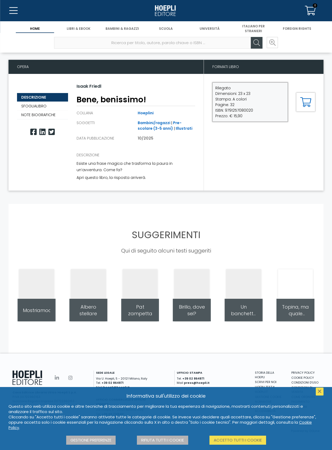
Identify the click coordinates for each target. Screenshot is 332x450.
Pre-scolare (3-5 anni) (160, 125)
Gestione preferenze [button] (90, 440)
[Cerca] (256, 43)
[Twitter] (51, 132)
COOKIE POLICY (302, 378)
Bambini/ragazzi (154, 122)
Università (210, 28)
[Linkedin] (42, 132)
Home (35, 28)
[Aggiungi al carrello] (305, 102)
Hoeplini (146, 113)
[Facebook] (33, 132)
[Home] (166, 10)
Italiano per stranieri (253, 28)
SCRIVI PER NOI (265, 382)
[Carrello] (310, 10)
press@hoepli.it (197, 383)
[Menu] (13, 10)
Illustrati (184, 128)
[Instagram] (70, 378)
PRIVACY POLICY (303, 373)
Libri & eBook (78, 28)
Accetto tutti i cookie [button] (238, 440)
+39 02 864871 (113, 383)
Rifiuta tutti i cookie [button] (162, 440)
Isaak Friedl (89, 86)
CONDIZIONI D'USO (304, 382)
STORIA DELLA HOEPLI (264, 375)
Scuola (166, 28)
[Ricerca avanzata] (272, 43)
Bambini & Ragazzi (122, 28)
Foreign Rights (297, 28)
